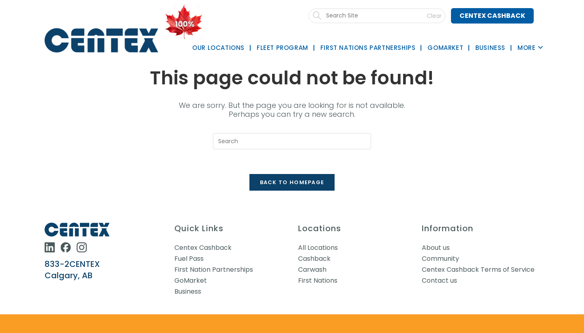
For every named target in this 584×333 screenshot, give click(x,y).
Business (187, 291)
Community (440, 258)
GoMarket (190, 280)
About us (436, 247)
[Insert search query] (292, 141)
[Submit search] (381, 16)
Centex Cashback (492, 15)
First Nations (317, 280)
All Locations (318, 247)
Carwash (312, 269)
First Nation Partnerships (213, 269)
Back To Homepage (292, 182)
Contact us (439, 280)
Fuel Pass (189, 258)
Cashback (314, 258)
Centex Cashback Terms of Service (478, 269)
